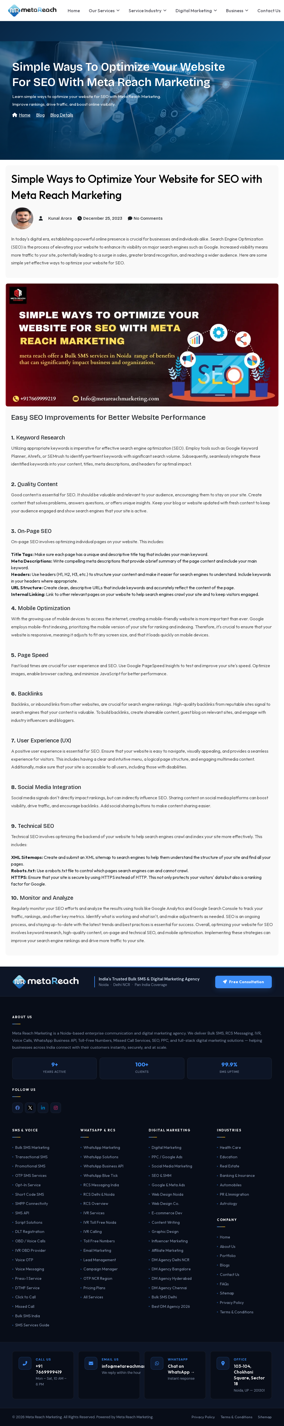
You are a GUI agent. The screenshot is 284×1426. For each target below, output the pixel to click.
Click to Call (25, 1296)
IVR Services (94, 1212)
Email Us (110, 1359)
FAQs (224, 1283)
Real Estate (229, 1166)
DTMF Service (27, 1287)
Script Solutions (28, 1222)
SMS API (22, 1212)
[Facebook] (17, 1108)
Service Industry (148, 10)
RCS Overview (95, 1203)
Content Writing (166, 1222)
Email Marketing (97, 1250)
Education (228, 1156)
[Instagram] (55, 1108)
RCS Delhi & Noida (99, 1194)
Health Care (230, 1147)
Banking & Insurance (237, 1175)
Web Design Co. (165, 1203)
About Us (227, 1246)
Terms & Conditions (236, 1311)
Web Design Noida (167, 1194)
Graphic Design (165, 1231)
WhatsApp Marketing (101, 1147)
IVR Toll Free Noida (99, 1222)
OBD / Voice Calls (30, 1240)
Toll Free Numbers (99, 1240)
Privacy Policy (232, 1302)
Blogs (225, 1265)
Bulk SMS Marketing (32, 1147)
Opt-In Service (28, 1184)
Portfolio (228, 1255)
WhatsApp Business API (103, 1166)
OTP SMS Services (31, 1175)
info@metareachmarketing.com (135, 1366)
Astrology (228, 1203)
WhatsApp (178, 1359)
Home (74, 10)
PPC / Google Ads (167, 1156)
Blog (40, 115)
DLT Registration (29, 1231)
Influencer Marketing (170, 1240)
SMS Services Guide (32, 1325)
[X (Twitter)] (30, 1108)
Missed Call (24, 1306)
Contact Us (229, 1274)
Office (240, 1359)
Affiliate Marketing (167, 1250)
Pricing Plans (94, 1287)
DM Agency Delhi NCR (170, 1259)
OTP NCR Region (97, 1278)
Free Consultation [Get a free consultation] (243, 981)
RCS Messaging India (101, 1184)
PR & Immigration (234, 1194)
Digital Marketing (196, 10)
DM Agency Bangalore (171, 1268)
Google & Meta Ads (168, 1184)
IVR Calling (92, 1231)
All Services (93, 1296)
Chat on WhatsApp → (181, 1369)
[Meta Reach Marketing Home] (32, 10)
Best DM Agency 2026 (171, 1306)
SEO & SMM (161, 1175)
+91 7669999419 (49, 1369)
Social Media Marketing (172, 1166)
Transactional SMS (31, 1156)
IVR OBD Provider (30, 1250)
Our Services (104, 10)
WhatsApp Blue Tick (100, 1175)
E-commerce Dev (167, 1212)
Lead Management (99, 1259)
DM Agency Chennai (169, 1287)
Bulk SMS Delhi (164, 1296)
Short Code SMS (29, 1194)
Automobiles (231, 1184)
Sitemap (227, 1293)
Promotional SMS (30, 1166)
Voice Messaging (29, 1268)
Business (237, 10)
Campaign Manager (100, 1268)
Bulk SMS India (27, 1315)
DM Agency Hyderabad (172, 1278)
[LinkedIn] (43, 1108)
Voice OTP (24, 1259)
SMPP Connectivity (31, 1203)
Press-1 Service (28, 1278)
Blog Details (61, 115)
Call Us (43, 1359)
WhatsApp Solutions (100, 1156)
